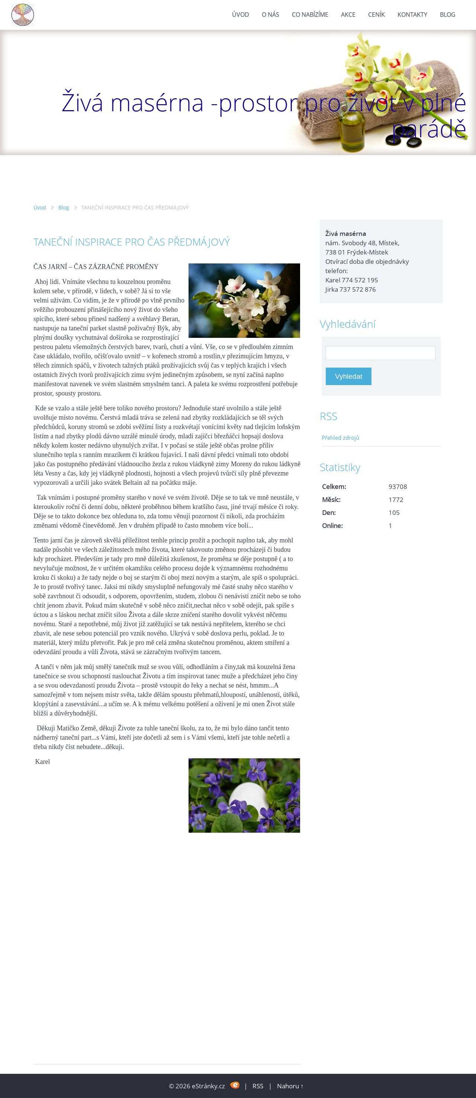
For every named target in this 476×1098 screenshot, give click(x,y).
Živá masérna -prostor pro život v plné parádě (264, 115)
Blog (448, 14)
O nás (270, 14)
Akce (348, 14)
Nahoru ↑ (290, 1086)
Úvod (240, 14)
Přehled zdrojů (340, 437)
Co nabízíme (310, 14)
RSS (258, 1086)
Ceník (376, 14)
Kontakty (412, 14)
